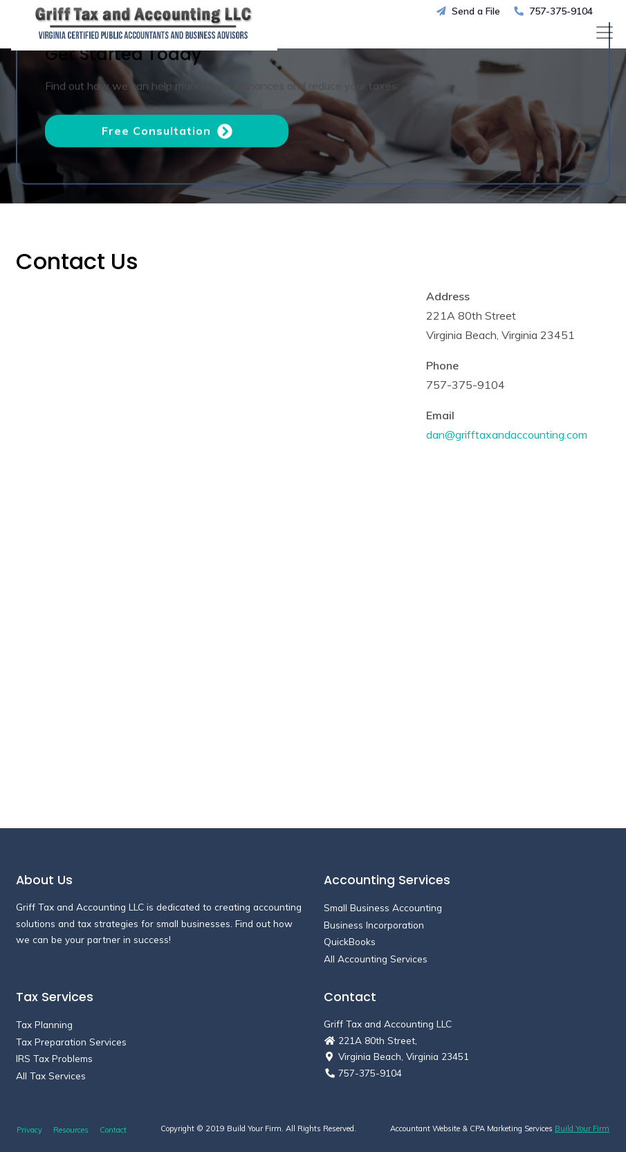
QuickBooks (350, 941)
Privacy (29, 1130)
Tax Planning (44, 1024)
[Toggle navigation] (604, 32)
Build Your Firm (582, 1128)
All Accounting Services (375, 958)
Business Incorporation (374, 925)
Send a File (468, 11)
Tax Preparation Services (71, 1042)
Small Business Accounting (383, 907)
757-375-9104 (553, 11)
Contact (113, 1130)
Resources (71, 1130)
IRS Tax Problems (54, 1058)
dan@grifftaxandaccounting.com (506, 434)
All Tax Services (51, 1075)
